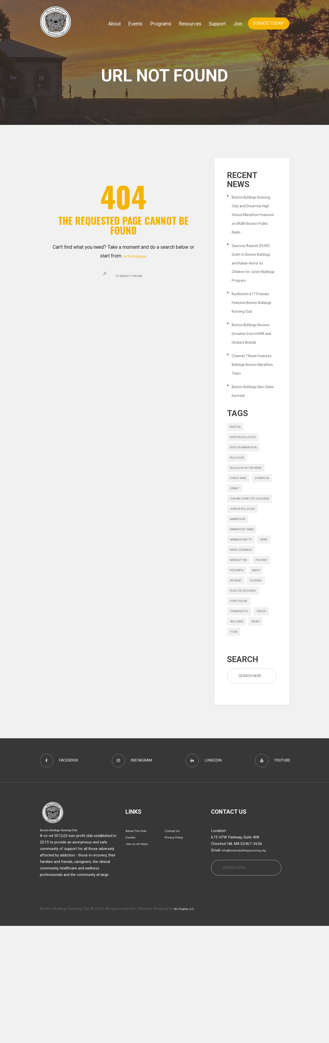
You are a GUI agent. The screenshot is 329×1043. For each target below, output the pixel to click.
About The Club (138, 948)
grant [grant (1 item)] (261, 542)
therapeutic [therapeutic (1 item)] (241, 718)
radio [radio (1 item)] (262, 671)
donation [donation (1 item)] (238, 542)
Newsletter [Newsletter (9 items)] (241, 647)
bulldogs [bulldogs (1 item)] (238, 507)
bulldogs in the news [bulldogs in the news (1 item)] (249, 519)
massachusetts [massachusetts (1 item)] (245, 611)
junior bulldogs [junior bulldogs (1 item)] (245, 575)
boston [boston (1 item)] (237, 471)
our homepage (134, 256)
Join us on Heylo (139, 961)
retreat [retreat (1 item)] (237, 683)
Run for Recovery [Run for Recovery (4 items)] (246, 695)
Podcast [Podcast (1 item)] (238, 659)
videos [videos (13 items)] (236, 730)
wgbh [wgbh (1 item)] (235, 742)
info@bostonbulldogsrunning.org (248, 967)
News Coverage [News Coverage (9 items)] (244, 635)
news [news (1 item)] (234, 623)
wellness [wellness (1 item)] (259, 730)
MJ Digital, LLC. (187, 1026)
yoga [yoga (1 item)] (253, 742)
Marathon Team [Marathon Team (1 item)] (245, 599)
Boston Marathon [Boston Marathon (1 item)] (247, 495)
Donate (131, 954)
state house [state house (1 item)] (241, 707)
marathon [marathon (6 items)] (239, 587)
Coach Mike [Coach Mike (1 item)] (240, 530)
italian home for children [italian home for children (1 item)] (245, 558)
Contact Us (174, 948)
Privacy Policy (176, 954)
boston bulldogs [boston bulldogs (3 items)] (246, 483)
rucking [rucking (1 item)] (261, 683)
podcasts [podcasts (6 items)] (239, 671)
